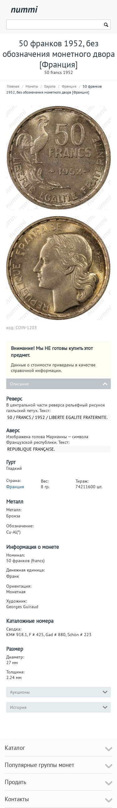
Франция (69, 86)
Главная (13, 86)
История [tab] (59, 707)
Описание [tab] (59, 383)
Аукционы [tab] (59, 691)
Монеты (32, 86)
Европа (50, 86)
